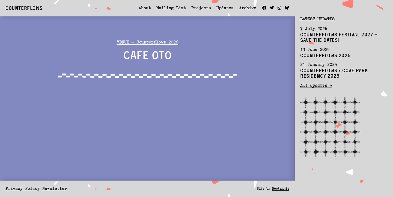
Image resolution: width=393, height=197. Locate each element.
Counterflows (23, 8)
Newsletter (54, 189)
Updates (225, 8)
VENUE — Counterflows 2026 (147, 42)
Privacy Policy (22, 189)
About (145, 8)
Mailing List (171, 8)
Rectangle (280, 188)
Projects (201, 8)
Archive (247, 8)
